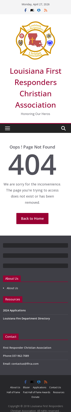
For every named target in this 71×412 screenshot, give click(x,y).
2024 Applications (14, 310)
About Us (12, 288)
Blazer (26, 387)
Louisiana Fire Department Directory (26, 318)
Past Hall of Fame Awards (36, 392)
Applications (39, 387)
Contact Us (55, 387)
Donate (35, 397)
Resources (58, 392)
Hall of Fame (13, 392)
